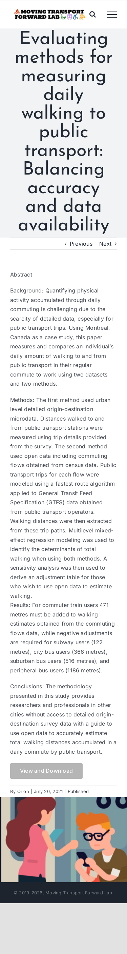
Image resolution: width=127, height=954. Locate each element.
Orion (23, 791)
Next (105, 243)
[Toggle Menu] (111, 15)
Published (78, 791)
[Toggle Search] (92, 14)
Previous (81, 243)
